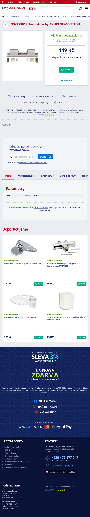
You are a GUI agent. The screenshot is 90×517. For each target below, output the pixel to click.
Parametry (47, 175)
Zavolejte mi (45, 157)
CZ (31, 9)
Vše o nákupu (23, 2)
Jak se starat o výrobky (38, 102)
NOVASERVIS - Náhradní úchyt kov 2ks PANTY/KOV (22, 263)
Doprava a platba (12, 456)
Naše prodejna (39, 2)
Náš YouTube (47, 412)
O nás (10, 2)
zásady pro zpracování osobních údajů (33, 163)
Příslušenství (25, 175)
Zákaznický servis (11, 459)
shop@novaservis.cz (75, 110)
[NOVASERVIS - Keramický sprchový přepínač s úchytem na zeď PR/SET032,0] (66, 247)
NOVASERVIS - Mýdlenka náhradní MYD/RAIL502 (21, 317)
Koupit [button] (40, 284)
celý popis (6, 124)
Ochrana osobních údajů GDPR (17, 462)
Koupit (68, 69)
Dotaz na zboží (73, 96)
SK (35, 9)
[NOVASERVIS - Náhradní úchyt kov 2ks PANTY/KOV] (23, 247)
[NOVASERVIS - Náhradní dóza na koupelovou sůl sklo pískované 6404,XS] (66, 300)
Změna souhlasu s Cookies (15, 468)
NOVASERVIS (50, 110)
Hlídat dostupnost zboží (46, 96)
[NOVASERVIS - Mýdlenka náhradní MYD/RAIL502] (23, 300)
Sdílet (60, 102)
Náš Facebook (47, 401)
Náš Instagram (47, 406)
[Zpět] (5, 25)
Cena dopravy (67, 175)
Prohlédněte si (41, 207)
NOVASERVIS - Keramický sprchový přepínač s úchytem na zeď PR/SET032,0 (63, 264)
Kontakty (53, 2)
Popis (8, 175)
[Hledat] (56, 8)
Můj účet (8, 450)
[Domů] (4, 2)
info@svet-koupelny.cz (62, 465)
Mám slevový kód (12, 447)
